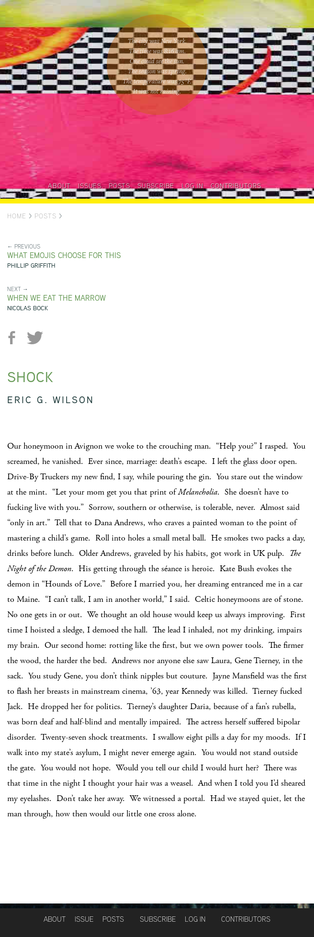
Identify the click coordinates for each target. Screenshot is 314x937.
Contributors (236, 186)
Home (16, 216)
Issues (89, 186)
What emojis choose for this (64, 255)
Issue (84, 919)
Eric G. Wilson (50, 399)
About (59, 186)
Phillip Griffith (31, 265)
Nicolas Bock (27, 308)
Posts (119, 186)
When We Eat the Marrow (56, 298)
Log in (192, 186)
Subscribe (155, 186)
